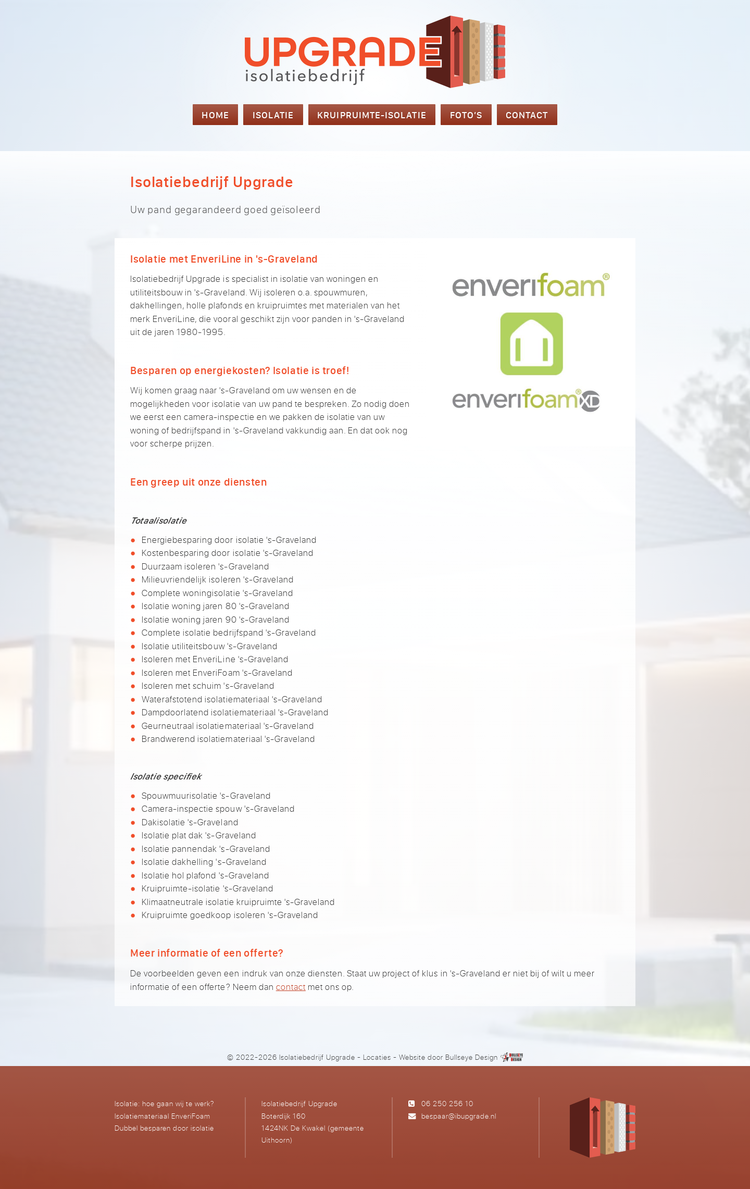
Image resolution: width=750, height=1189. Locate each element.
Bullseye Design (471, 1057)
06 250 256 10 (447, 1103)
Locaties (377, 1057)
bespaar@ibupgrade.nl (458, 1116)
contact (291, 987)
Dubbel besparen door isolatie (164, 1128)
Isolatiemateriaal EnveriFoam (162, 1116)
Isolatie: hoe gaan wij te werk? (164, 1103)
